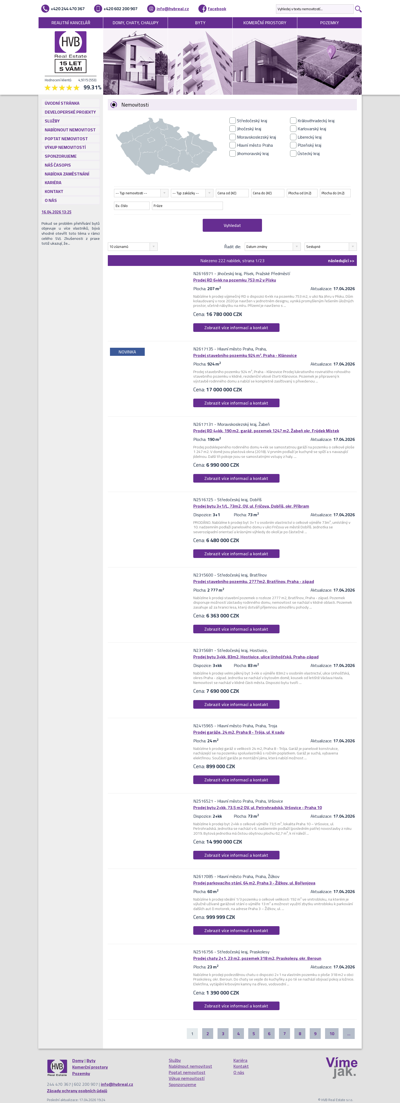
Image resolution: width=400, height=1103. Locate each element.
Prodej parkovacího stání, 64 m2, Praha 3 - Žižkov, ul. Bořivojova (254, 883)
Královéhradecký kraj (316, 120)
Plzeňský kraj (309, 145)
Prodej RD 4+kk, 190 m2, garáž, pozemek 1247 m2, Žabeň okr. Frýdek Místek (266, 431)
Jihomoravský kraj (253, 153)
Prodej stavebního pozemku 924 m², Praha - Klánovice (245, 355)
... (348, 1034)
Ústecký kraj (309, 153)
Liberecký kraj (310, 137)
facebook (217, 9)
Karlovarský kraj (312, 128)
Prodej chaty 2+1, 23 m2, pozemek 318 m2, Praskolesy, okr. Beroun (257, 958)
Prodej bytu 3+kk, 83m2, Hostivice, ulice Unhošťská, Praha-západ (256, 657)
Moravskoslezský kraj (256, 137)
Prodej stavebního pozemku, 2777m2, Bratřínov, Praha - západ (253, 581)
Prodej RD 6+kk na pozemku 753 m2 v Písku (234, 280)
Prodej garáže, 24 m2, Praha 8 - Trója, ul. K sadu (238, 732)
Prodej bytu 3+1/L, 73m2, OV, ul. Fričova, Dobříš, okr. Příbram (251, 506)
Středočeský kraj (252, 120)
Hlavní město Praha (255, 145)
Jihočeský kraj (249, 128)
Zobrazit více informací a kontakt (236, 328)
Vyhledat (232, 225)
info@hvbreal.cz (173, 9)
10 (331, 1034)
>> (341, 261)
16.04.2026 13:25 (56, 212)
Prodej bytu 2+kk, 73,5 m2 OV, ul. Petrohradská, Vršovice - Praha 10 (257, 807)
